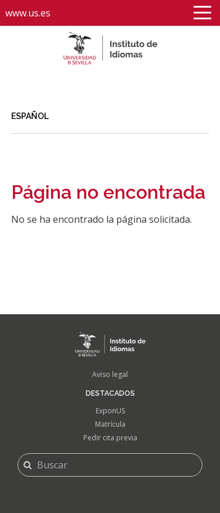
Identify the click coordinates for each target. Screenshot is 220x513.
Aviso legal (110, 374)
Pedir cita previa (110, 438)
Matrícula (110, 424)
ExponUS (110, 411)
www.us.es (27, 12)
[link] (110, 117)
